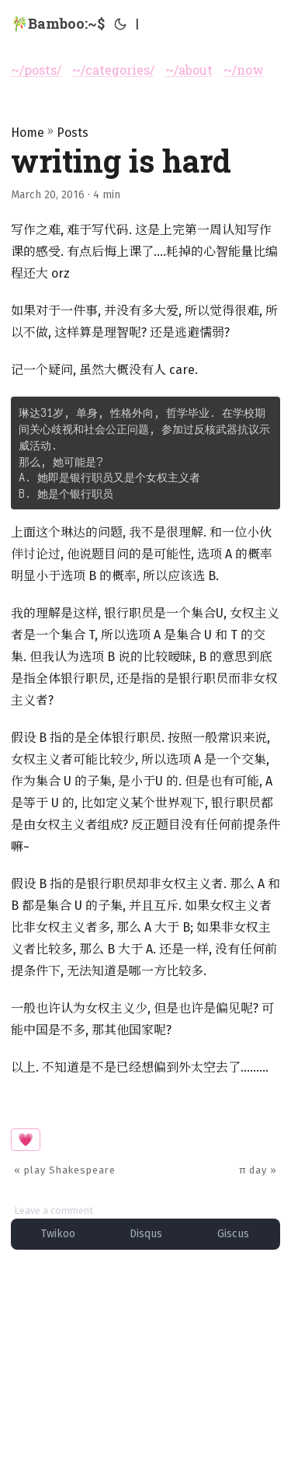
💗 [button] (25, 1139)
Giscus (233, 1233)
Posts (72, 132)
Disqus (146, 1233)
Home (27, 132)
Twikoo (58, 1233)
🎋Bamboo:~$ (58, 23)
